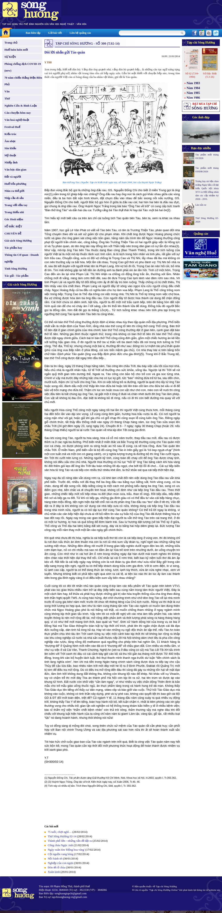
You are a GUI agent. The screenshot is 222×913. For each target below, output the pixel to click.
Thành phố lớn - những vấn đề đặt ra (70, 840)
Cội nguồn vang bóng (60, 854)
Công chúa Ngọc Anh (60, 845)
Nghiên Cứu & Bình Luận (20, 105)
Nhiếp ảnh (11, 162)
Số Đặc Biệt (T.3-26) (210, 75)
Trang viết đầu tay (16, 205)
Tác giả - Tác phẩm (16, 275)
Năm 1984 (193, 88)
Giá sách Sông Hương (18, 240)
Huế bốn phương (15, 183)
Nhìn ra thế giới (14, 191)
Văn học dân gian (15, 169)
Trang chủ (10, 42)
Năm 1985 (193, 93)
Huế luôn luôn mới (16, 49)
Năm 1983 (193, 83)
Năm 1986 (193, 97)
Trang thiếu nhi (14, 212)
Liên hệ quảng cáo (80, 32)
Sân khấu (10, 148)
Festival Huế (12, 127)
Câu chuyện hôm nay (17, 112)
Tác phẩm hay (13, 247)
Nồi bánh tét (55, 858)
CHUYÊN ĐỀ (12, 233)
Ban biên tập (33, 32)
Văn (7, 91)
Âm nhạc (10, 141)
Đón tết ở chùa (56, 867)
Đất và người (12, 176)
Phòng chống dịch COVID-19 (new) (22, 67)
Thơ (7, 98)
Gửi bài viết (55, 32)
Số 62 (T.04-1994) (192, 75)
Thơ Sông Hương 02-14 (62, 836)
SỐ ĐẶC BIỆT (13, 226)
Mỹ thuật (10, 155)
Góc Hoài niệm (13, 219)
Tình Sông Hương (15, 268)
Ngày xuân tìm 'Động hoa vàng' (66, 849)
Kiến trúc (10, 134)
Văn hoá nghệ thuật (16, 119)
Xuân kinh (54, 871)
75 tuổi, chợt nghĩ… (60, 832)
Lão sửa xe (200, 204)
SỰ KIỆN (10, 56)
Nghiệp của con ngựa (60, 863)
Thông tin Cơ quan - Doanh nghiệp (21, 258)
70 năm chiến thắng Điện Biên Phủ (23, 81)
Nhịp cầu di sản (14, 198)
